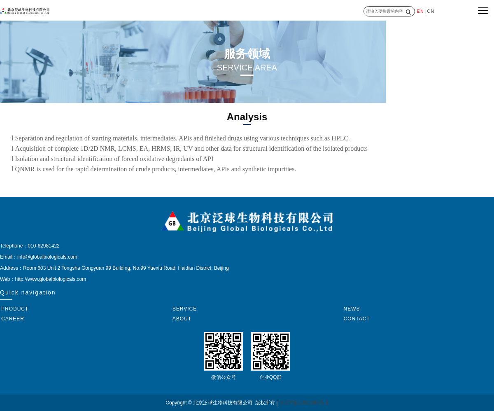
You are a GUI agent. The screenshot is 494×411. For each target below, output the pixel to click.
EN (420, 11)
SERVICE (184, 309)
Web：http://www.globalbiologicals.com (43, 279)
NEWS (352, 309)
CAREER (12, 319)
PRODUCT (14, 309)
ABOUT (181, 319)
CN (431, 11)
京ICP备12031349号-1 (304, 403)
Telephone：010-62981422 (30, 246)
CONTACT (357, 319)
